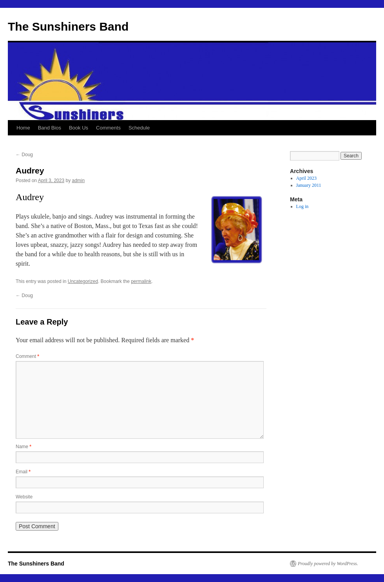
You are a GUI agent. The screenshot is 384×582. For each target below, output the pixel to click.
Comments (108, 128)
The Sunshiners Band (68, 26)
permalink (141, 281)
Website (24, 497)
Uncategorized (83, 281)
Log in (302, 206)
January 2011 (308, 185)
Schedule (139, 128)
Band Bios (49, 128)
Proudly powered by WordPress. (328, 563)
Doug (24, 154)
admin (78, 180)
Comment (27, 356)
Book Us (78, 128)
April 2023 (306, 178)
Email (23, 471)
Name (23, 446)
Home (23, 128)
